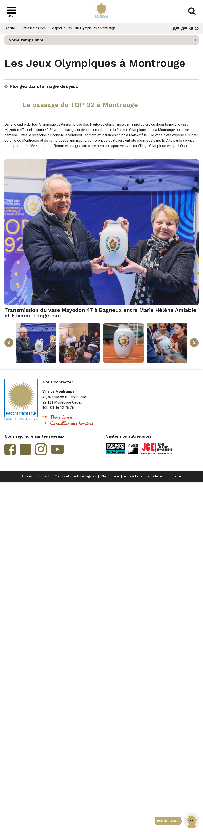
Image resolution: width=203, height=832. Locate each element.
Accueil (11, 28)
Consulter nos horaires (71, 423)
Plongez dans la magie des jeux (44, 86)
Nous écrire (61, 417)
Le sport (56, 28)
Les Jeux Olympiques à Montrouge (91, 28)
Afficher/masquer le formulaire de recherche (192, 11)
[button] (191, 820)
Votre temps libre (33, 28)
